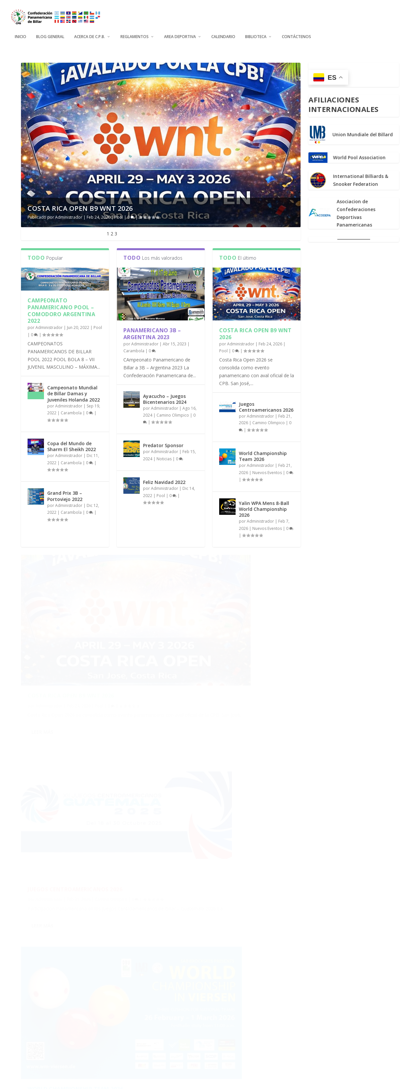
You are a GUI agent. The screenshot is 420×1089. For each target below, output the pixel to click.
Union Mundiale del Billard (362, 134)
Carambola (71, 412)
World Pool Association (359, 157)
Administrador (68, 216)
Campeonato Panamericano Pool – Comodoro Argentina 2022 (61, 310)
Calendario (223, 33)
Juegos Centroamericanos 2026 (266, 406)
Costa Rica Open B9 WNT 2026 (80, 207)
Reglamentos (134, 33)
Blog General (50, 33)
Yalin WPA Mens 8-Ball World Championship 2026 (264, 508)
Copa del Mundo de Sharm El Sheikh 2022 (71, 446)
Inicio (20, 33)
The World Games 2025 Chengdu (218, 979)
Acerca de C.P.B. (89, 33)
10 (279, 1052)
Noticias (164, 458)
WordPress (141, 1081)
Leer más (42, 690)
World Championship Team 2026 (263, 455)
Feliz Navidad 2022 (164, 482)
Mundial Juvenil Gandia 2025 (71, 965)
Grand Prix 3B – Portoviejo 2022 (64, 496)
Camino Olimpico (173, 414)
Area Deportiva (180, 33)
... (266, 1052)
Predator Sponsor (163, 445)
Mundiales (248, 989)
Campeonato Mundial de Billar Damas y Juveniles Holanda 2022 (73, 393)
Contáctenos (296, 33)
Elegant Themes (69, 1081)
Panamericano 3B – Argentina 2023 (152, 333)
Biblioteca (255, 33)
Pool (119, 216)
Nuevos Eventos (267, 472)
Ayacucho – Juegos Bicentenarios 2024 (164, 398)
